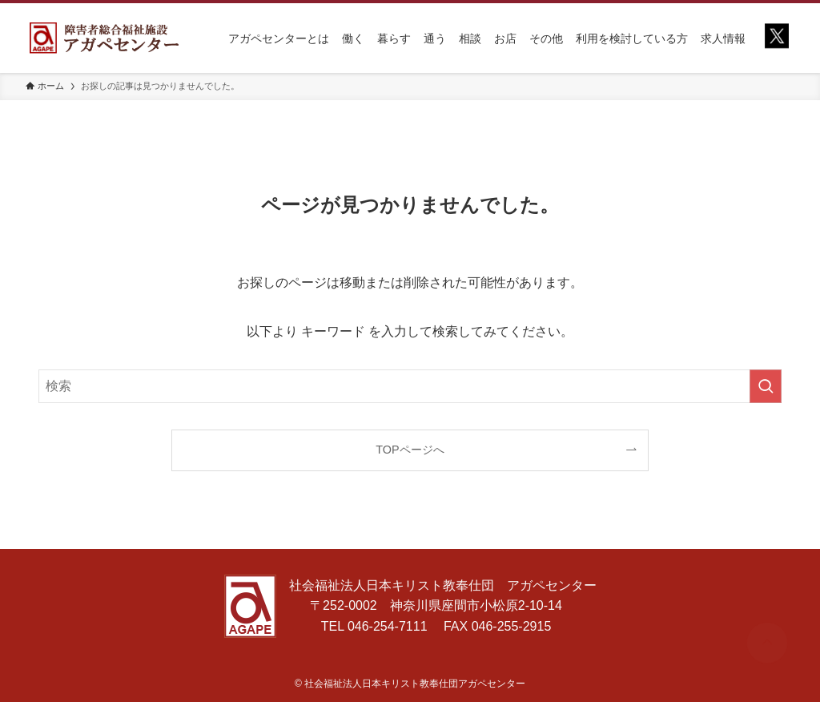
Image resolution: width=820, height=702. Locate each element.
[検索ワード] (410, 386)
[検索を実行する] (766, 386)
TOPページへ (410, 449)
